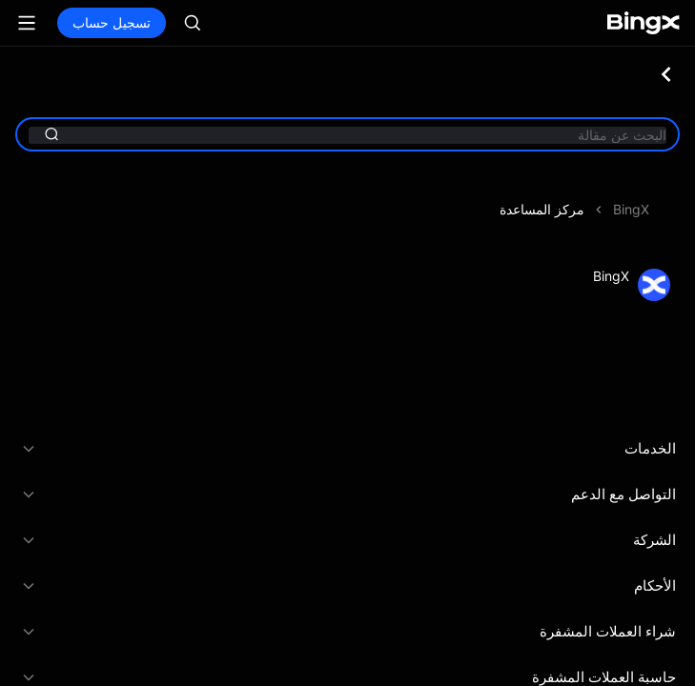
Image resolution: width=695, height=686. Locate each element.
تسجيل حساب (111, 22)
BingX (631, 209)
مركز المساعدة (542, 209)
